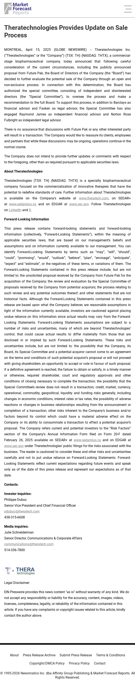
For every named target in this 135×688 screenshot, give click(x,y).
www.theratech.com (93, 198)
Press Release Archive (39, 655)
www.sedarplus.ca (22, 204)
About (14, 655)
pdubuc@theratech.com (22, 511)
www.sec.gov (79, 204)
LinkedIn (15, 210)
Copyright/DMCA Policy (47, 663)
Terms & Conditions (110, 655)
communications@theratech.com (28, 544)
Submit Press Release (76, 655)
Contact (100, 663)
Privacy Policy (79, 663)
